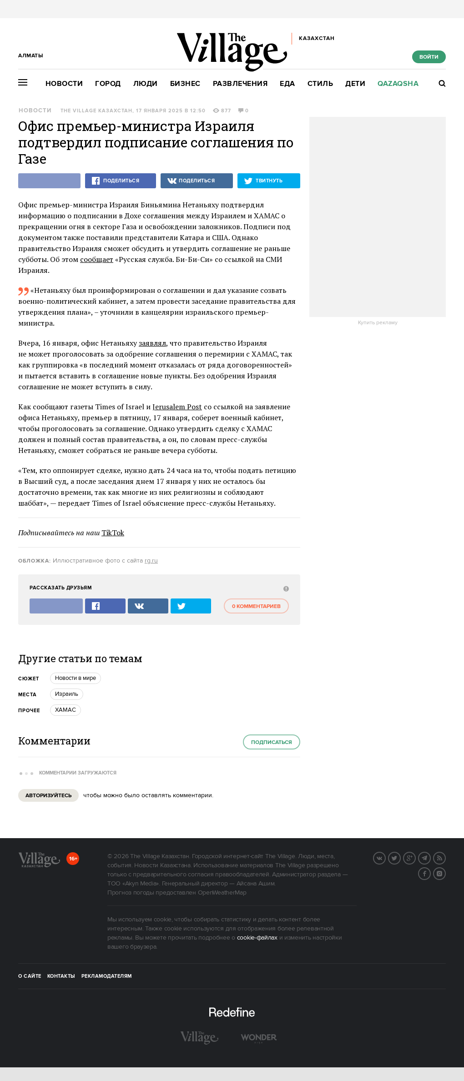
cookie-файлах (257, 938)
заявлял (152, 343)
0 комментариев (256, 606)
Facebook (430, 873)
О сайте (29, 976)
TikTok (112, 533)
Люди (145, 84)
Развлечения (240, 84)
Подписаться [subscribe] (271, 742)
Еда (287, 84)
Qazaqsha (398, 84)
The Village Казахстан (96, 111)
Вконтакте (385, 857)
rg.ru (151, 561)
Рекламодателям (106, 976)
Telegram (430, 857)
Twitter (400, 857)
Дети (355, 84)
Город (108, 84)
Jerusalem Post (177, 407)
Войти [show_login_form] (429, 57)
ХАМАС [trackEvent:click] (65, 710)
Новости (64, 84)
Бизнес (185, 84)
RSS (445, 857)
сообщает (96, 259)
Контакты (61, 976)
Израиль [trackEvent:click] (66, 694)
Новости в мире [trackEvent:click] (75, 678)
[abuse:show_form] (285, 588)
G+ (415, 857)
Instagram (445, 873)
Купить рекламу (378, 323)
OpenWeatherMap (222, 893)
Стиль (320, 84)
